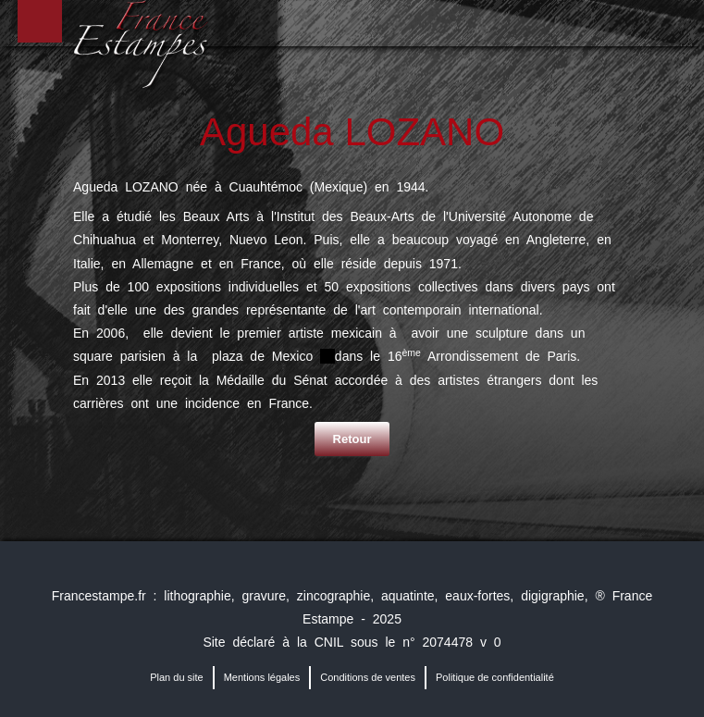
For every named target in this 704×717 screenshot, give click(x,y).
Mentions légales (262, 677)
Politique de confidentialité (495, 677)
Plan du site (176, 677)
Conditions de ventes (367, 677)
